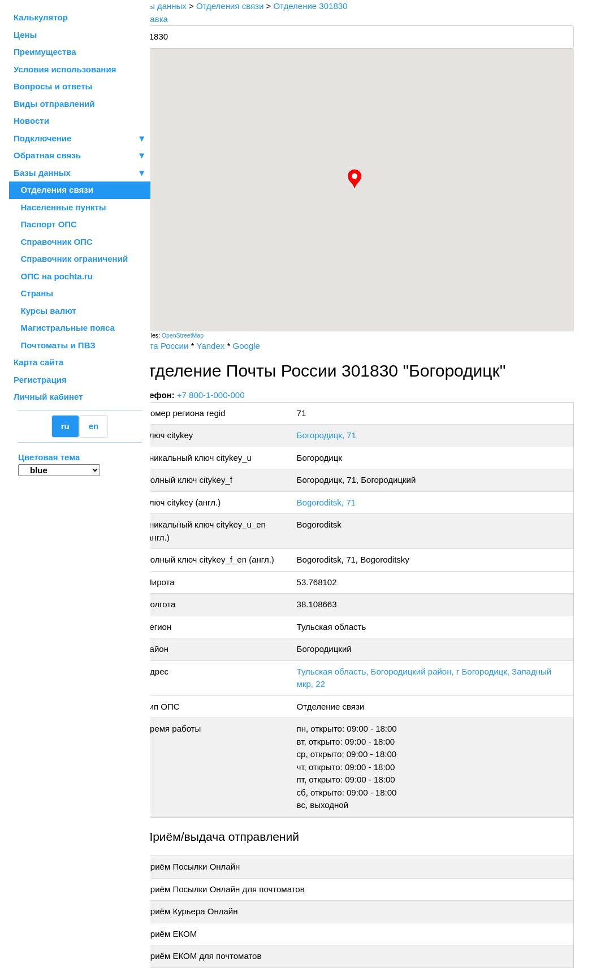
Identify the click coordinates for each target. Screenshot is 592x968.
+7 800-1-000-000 (236, 395)
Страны (33, 293)
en (94, 426)
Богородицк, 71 (343, 435)
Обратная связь (80, 155)
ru (65, 426)
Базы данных (42, 173)
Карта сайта (38, 362)
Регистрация (40, 379)
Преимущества (45, 52)
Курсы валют (45, 311)
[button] (367, 179)
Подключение (80, 138)
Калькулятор (41, 17)
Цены (25, 35)
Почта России (186, 346)
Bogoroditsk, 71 (343, 502)
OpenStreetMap (207, 335)
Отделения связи (53, 190)
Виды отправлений (54, 104)
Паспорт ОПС (45, 224)
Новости (31, 121)
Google (270, 346)
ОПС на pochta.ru (53, 276)
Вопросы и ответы (53, 86)
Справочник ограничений (71, 258)
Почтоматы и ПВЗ (55, 345)
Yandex (235, 346)
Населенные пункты (60, 207)
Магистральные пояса (64, 327)
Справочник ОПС (53, 242)
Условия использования (65, 69)
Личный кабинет (48, 396)
